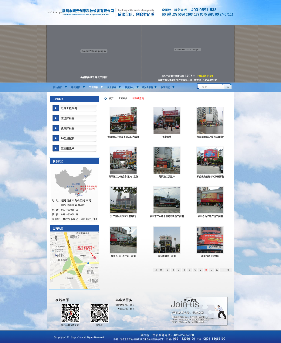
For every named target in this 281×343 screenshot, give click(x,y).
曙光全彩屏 (147, 87)
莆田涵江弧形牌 (167, 176)
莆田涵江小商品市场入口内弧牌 (123, 137)
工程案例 (93, 87)
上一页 (158, 270)
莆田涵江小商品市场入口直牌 (123, 176)
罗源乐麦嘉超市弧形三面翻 (210, 176)
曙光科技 (75, 87)
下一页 (226, 270)
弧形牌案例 (67, 128)
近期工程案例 (69, 108)
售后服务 (111, 87)
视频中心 (129, 87)
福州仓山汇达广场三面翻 (210, 216)
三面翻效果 (67, 148)
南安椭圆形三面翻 (167, 256)
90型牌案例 (68, 138)
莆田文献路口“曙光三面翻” (210, 137)
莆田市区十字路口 (210, 256)
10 (217, 270)
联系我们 (165, 87)
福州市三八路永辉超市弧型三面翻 (167, 216)
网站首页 (57, 87)
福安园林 (166, 137)
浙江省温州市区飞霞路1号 (123, 216)
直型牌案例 (67, 118)
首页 (111, 98)
